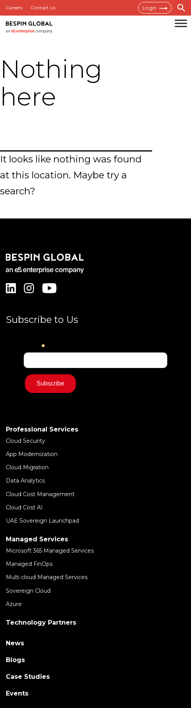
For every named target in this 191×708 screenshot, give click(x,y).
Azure (14, 604)
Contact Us (42, 8)
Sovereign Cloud (28, 590)
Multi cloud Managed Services (47, 577)
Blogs (15, 660)
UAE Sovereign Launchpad (42, 520)
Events (17, 693)
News (15, 643)
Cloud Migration (27, 467)
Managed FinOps (29, 563)
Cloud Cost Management (40, 494)
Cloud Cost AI (24, 507)
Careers (14, 8)
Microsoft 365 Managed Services (50, 550)
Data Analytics (25, 480)
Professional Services (42, 429)
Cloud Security (25, 440)
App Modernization (32, 454)
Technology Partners (41, 622)
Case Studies (28, 676)
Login (154, 8)
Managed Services (37, 539)
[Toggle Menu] (181, 23)
